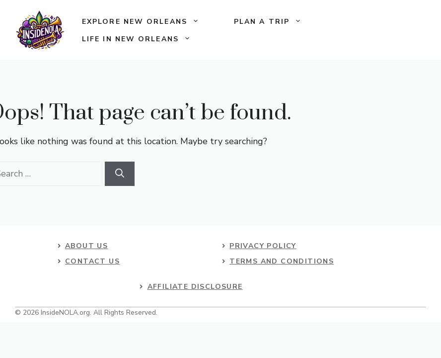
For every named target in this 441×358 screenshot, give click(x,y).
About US (86, 246)
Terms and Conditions (281, 261)
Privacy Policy (262, 246)
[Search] (120, 174)
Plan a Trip (276, 21)
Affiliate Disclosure (195, 286)
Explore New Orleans (149, 21)
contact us (92, 261)
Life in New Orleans (145, 39)
